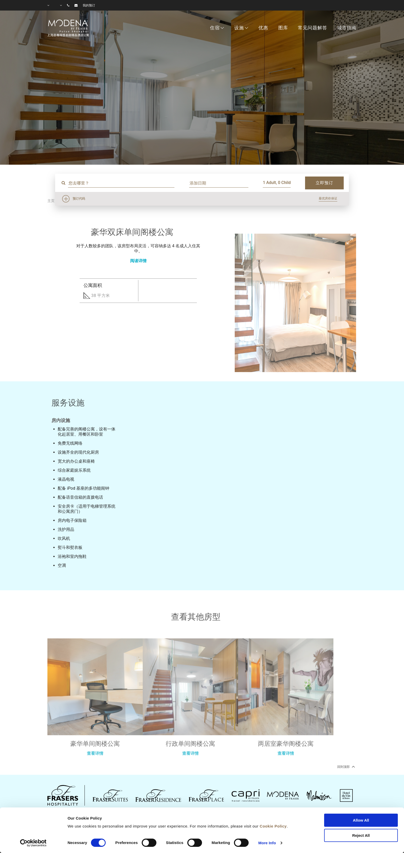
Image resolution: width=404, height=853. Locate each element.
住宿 (215, 27)
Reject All (361, 835)
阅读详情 (138, 260)
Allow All (361, 820)
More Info (267, 843)
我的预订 (89, 5)
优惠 (263, 27)
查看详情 (95, 770)
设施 (239, 27)
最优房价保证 (328, 198)
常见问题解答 (312, 27)
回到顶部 (345, 766)
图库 (283, 27)
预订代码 (79, 198)
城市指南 (347, 27)
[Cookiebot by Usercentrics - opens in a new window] (33, 843)
